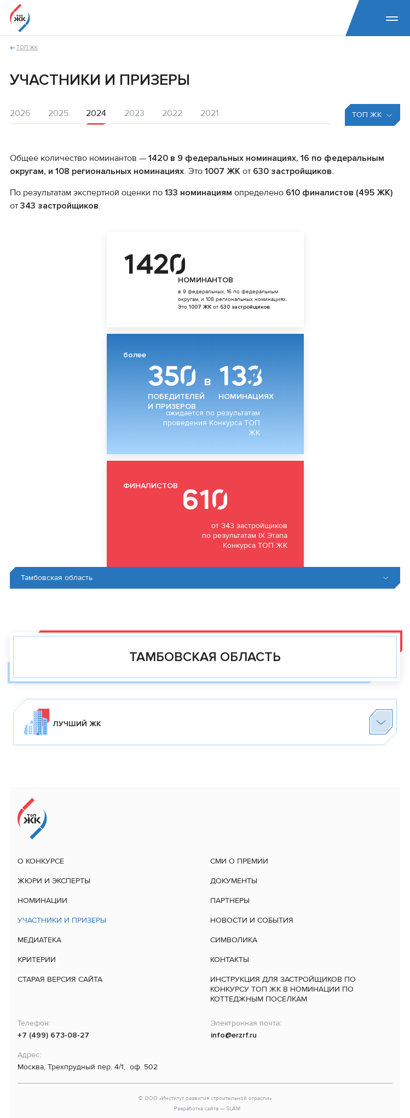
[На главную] (20, 18)
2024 (96, 113)
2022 (172, 113)
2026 (20, 113)
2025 (58, 113)
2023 (134, 113)
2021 (209, 113)
